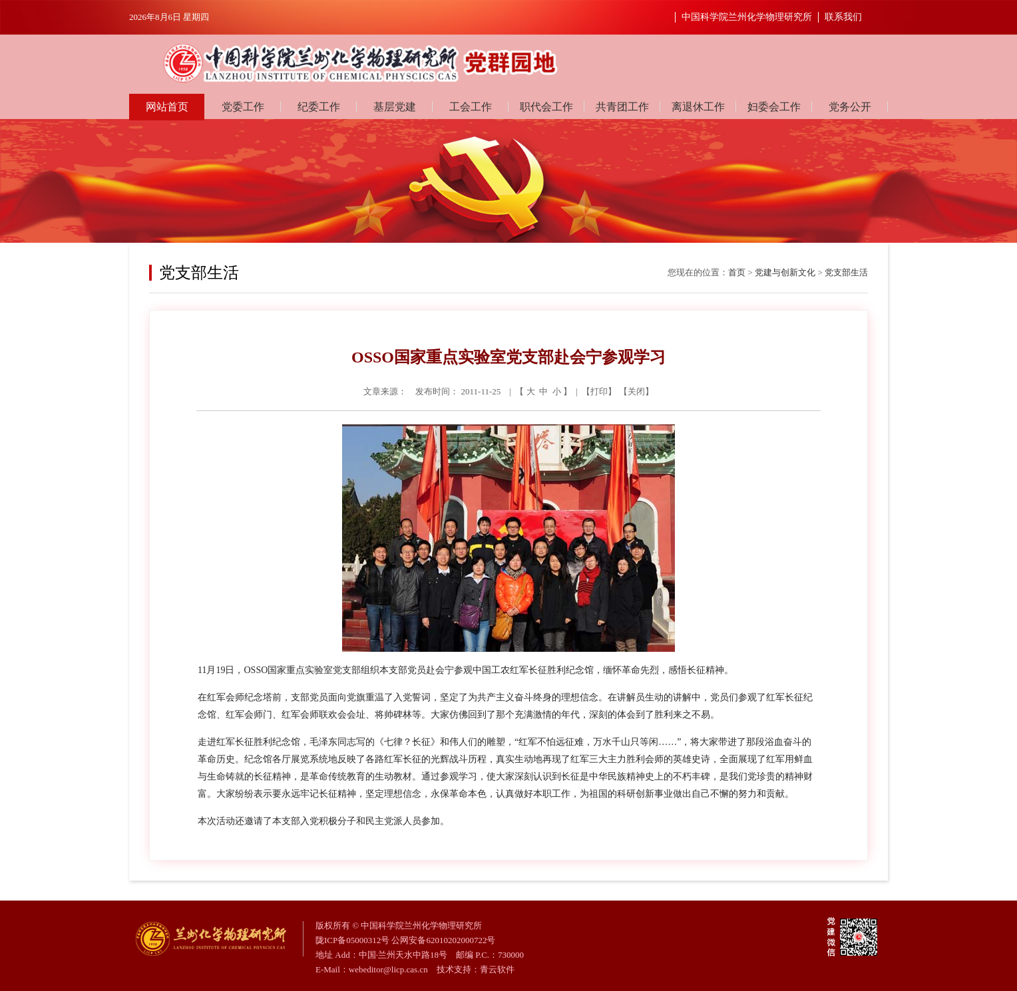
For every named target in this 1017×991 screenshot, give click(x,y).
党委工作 (243, 106)
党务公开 (850, 106)
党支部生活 (846, 272)
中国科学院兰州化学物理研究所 (747, 17)
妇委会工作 (774, 106)
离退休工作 (698, 106)
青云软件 (497, 969)
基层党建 (394, 106)
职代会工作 (546, 106)
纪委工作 (319, 106)
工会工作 (470, 106)
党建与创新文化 (785, 272)
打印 (599, 391)
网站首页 (167, 106)
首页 (736, 272)
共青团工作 (622, 106)
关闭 (636, 391)
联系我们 (843, 17)
